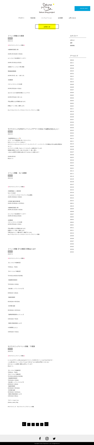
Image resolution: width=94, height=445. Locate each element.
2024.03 (72, 100)
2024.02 (72, 103)
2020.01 (72, 225)
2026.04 (72, 60)
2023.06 (72, 122)
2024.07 (72, 89)
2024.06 (72, 92)
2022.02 (72, 165)
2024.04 (72, 98)
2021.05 (72, 189)
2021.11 (72, 173)
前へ (24, 424)
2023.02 (72, 133)
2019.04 (72, 249)
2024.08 (72, 87)
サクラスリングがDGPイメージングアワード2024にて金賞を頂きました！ (34, 129)
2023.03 (72, 130)
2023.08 (72, 116)
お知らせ (10, 38)
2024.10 (72, 81)
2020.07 (72, 214)
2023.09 (72, 114)
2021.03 (72, 195)
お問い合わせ (72, 18)
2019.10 (72, 233)
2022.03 (72, 162)
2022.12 (72, 138)
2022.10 (72, 143)
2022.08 (72, 149)
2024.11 (72, 79)
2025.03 (72, 71)
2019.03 (72, 252)
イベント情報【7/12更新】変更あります (22, 249)
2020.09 (72, 208)
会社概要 (60, 18)
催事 (71, 42)
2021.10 (72, 176)
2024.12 (72, 76)
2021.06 (72, 187)
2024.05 (72, 95)
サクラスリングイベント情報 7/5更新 (21, 346)
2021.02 (72, 198)
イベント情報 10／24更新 (17, 173)
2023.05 (72, 125)
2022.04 (72, 160)
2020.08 (72, 211)
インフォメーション (46, 18)
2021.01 (72, 200)
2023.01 (72, 135)
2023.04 (72, 127)
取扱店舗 (33, 18)
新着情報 (72, 45)
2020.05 (72, 216)
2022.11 (72, 141)
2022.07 (72, 152)
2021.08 (72, 181)
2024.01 (72, 106)
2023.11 (72, 108)
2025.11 (72, 62)
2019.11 (72, 230)
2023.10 (72, 111)
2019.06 (72, 244)
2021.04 (72, 192)
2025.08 (72, 68)
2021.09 (72, 179)
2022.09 (72, 146)
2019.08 (72, 238)
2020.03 (72, 219)
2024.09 (72, 84)
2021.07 (72, 184)
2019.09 (72, 235)
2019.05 (72, 246)
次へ (46, 424)
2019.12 (72, 227)
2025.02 (72, 73)
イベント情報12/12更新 (16, 36)
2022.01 (72, 168)
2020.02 (72, 222)
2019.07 (72, 241)
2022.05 (72, 157)
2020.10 (72, 206)
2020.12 (72, 203)
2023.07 (72, 119)
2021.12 (72, 170)
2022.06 (72, 154)
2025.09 (72, 65)
